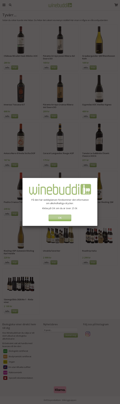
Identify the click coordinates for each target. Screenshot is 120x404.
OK (60, 218)
